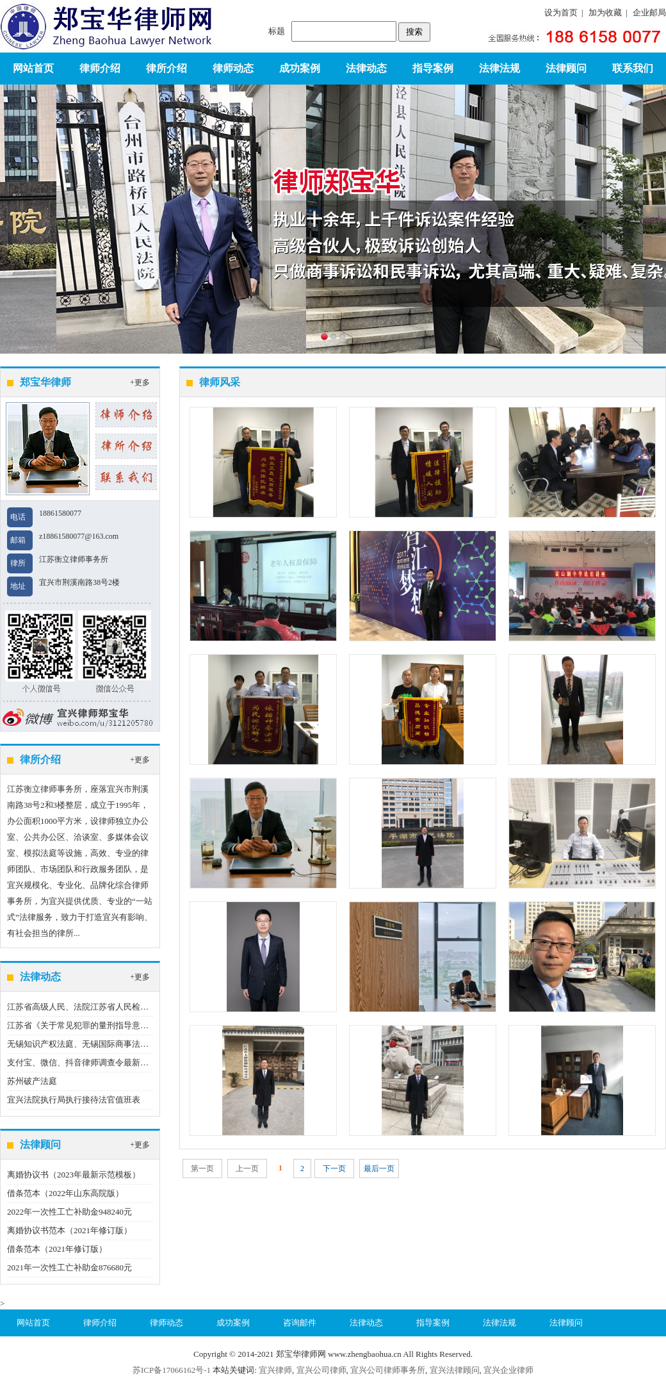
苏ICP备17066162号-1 (172, 1370)
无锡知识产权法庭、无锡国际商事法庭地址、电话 (98, 1044)
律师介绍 (99, 68)
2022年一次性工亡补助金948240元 (69, 1212)
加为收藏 (605, 12)
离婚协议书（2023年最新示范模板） (73, 1174)
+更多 (140, 382)
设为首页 (561, 12)
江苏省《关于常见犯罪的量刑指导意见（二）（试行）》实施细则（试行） (144, 1025)
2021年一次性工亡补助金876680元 (69, 1267)
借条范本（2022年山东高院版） (65, 1193)
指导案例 (432, 68)
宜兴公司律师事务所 (387, 1370)
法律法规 (499, 68)
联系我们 (632, 68)
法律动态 (366, 68)
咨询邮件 (299, 1322)
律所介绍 (166, 68)
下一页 (334, 1168)
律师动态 (233, 68)
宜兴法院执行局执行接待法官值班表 (73, 1099)
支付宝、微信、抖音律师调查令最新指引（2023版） (103, 1062)
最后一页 (379, 1168)
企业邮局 (649, 12)
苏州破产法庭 (32, 1081)
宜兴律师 (275, 1370)
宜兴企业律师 (508, 1370)
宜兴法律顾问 (455, 1370)
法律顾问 (566, 68)
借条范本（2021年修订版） (57, 1249)
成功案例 (299, 68)
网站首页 (33, 68)
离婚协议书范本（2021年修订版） (69, 1230)
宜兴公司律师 (321, 1370)
